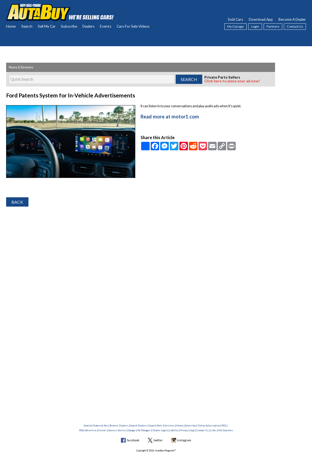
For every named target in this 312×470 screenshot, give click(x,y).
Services (169, 425)
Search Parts (156, 425)
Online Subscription (209, 425)
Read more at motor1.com (167, 115)
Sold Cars (235, 19)
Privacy (184, 430)
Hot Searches (225, 430)
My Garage (235, 26)
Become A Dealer (292, 19)
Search (26, 26)
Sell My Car (47, 26)
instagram (184, 440)
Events (105, 26)
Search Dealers (138, 425)
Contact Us (295, 26)
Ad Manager (144, 430)
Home (11, 26)
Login (255, 26)
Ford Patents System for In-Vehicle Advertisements (64, 95)
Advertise (90, 430)
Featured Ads (100, 425)
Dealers (88, 26)
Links (213, 430)
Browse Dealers (119, 425)
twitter (158, 440)
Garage (132, 430)
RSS (81, 430)
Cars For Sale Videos (133, 26)
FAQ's (225, 425)
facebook (133, 440)
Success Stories (117, 430)
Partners (273, 26)
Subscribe (69, 26)
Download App (261, 19)
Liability (173, 430)
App (192, 430)
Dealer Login (160, 430)
